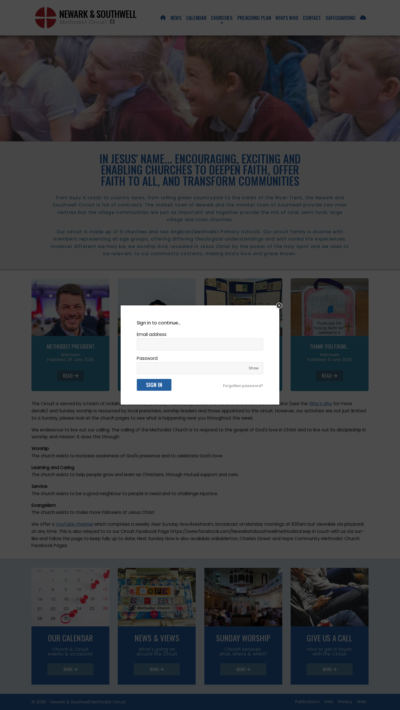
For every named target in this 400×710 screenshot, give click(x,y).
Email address (152, 334)
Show (254, 368)
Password (147, 358)
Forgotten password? (243, 386)
